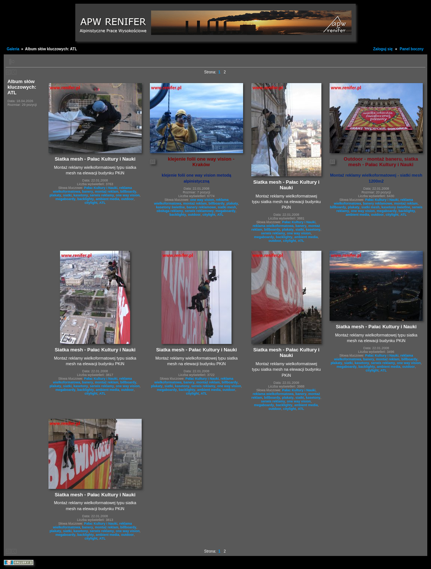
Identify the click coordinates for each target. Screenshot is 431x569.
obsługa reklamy (170, 211)
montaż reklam (106, 191)
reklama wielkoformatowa (273, 226)
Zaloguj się (383, 49)
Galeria (13, 49)
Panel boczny (412, 49)
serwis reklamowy (199, 211)
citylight (91, 203)
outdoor (127, 199)
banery (87, 191)
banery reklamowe (201, 207)
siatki (67, 195)
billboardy (128, 191)
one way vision (128, 195)
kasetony (80, 195)
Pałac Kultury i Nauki (100, 188)
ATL (102, 203)
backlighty (85, 199)
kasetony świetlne (170, 207)
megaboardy (66, 199)
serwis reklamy (102, 195)
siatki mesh (227, 207)
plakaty (55, 195)
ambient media (107, 199)
